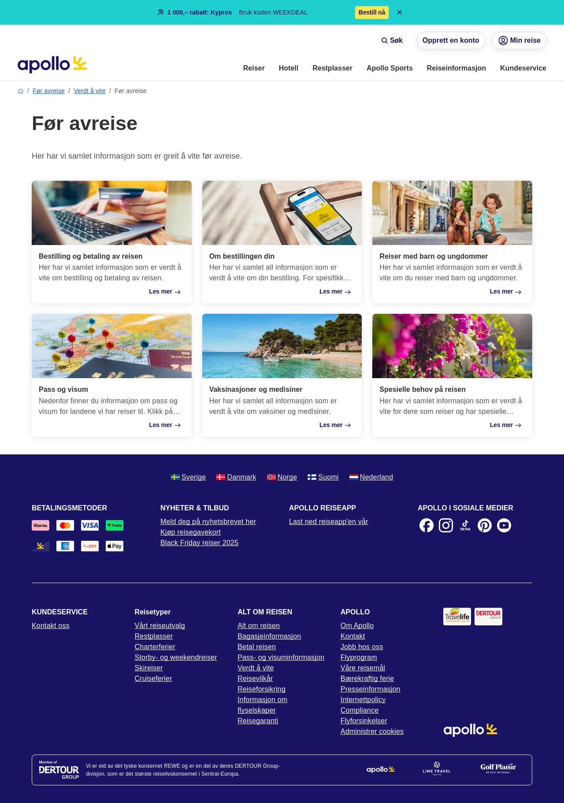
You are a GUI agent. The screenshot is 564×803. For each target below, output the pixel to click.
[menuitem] (254, 69)
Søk (392, 40)
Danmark (236, 477)
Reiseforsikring (261, 689)
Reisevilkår (255, 678)
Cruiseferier (153, 678)
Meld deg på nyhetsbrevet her (208, 521)
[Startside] (52, 65)
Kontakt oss (51, 625)
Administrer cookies (372, 731)
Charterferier (155, 647)
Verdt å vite (89, 90)
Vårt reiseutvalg (160, 625)
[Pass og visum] (112, 375)
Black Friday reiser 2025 (199, 542)
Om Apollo (357, 625)
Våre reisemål (363, 668)
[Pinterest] (485, 525)
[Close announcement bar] (399, 12)
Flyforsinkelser (364, 721)
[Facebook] (426, 525)
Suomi (323, 477)
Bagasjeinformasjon (269, 636)
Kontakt (353, 636)
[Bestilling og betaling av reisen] (112, 242)
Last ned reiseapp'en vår (328, 521)
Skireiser (149, 668)
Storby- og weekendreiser (176, 657)
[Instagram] (446, 525)
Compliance (359, 710)
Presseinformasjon (371, 689)
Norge (282, 477)
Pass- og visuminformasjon (280, 657)
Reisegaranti (257, 721)
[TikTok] (465, 525)
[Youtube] (504, 525)
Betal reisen (256, 647)
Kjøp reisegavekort (190, 532)
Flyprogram (359, 657)
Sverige (188, 477)
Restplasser (154, 636)
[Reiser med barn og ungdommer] (452, 242)
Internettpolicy (363, 699)
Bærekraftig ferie (367, 678)
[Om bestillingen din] (282, 242)
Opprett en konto (451, 40)
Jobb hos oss (362, 647)
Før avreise (49, 90)
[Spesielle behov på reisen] (452, 375)
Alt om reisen (258, 625)
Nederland (371, 477)
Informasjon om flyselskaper (262, 705)
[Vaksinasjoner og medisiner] (282, 375)
